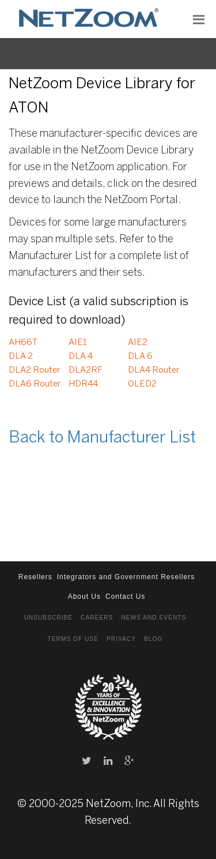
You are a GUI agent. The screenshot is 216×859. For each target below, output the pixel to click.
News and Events (153, 617)
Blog (153, 639)
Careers (97, 617)
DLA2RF (86, 370)
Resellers (35, 577)
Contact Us (125, 596)
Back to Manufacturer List (102, 438)
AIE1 (77, 343)
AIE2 (137, 343)
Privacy (121, 639)
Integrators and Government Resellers (126, 577)
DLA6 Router (35, 384)
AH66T (23, 343)
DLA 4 (81, 356)
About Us (84, 596)
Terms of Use (73, 639)
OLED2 (142, 384)
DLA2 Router (34, 370)
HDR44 (83, 384)
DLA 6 (140, 356)
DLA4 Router (154, 370)
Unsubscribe (48, 617)
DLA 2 (21, 356)
